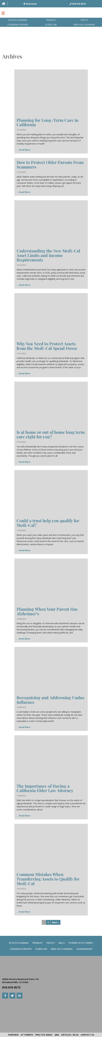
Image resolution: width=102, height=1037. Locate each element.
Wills (61, 942)
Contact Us (87, 1034)
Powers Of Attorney (81, 942)
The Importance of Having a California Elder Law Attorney (45, 788)
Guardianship (84, 948)
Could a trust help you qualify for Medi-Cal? (48, 523)
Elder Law (51, 24)
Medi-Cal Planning (62, 948)
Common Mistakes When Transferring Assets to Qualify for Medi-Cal (48, 879)
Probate (51, 20)
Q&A (56, 1034)
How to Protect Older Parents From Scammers (50, 165)
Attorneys (27, 1034)
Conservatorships (17, 24)
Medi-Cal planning (84, 24)
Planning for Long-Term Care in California (47, 122)
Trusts (84, 20)
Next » (55, 922)
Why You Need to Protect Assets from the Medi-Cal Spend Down (47, 346)
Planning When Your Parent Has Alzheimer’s (47, 611)
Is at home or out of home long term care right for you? (51, 434)
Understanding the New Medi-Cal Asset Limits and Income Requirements (48, 255)
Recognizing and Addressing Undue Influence (51, 700)
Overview (13, 1034)
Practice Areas (43, 1034)
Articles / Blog (70, 1034)
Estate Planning (17, 20)
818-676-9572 (11, 987)
